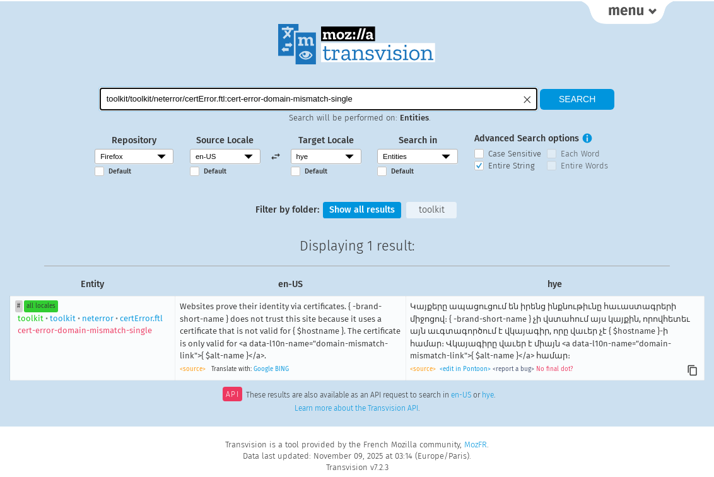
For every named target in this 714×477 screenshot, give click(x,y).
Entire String (511, 165)
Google (263, 369)
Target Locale (326, 140)
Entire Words (584, 165)
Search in (418, 140)
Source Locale (225, 140)
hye (488, 395)
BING (282, 369)
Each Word (580, 153)
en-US (461, 395)
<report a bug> (513, 369)
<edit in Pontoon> (465, 369)
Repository (134, 140)
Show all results (362, 209)
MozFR (475, 444)
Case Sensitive (514, 153)
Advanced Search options (526, 138)
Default (119, 171)
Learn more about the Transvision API (356, 408)
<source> (193, 369)
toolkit (432, 209)
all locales (41, 306)
